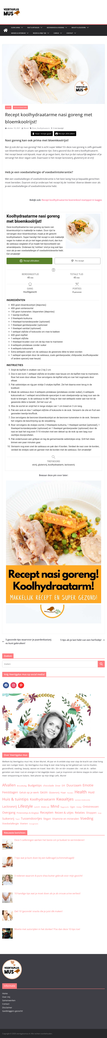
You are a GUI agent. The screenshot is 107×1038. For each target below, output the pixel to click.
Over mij (6, 996)
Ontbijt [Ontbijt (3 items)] (79, 807)
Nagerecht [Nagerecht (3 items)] (64, 807)
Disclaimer (7, 1007)
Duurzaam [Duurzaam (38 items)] (73, 785)
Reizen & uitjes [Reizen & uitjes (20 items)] (64, 812)
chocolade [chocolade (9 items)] (48, 785)
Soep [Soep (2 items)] (99, 813)
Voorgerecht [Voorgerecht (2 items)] (33, 824)
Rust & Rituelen (33, 27)
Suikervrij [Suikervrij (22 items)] (8, 818)
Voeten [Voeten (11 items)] (24, 823)
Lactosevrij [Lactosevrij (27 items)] (9, 806)
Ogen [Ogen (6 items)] (72, 806)
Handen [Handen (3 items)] (70, 792)
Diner (8, 107)
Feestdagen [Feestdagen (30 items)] (10, 792)
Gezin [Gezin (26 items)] (44, 792)
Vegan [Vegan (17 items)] (47, 818)
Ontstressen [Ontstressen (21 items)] (91, 806)
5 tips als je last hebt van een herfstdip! (82, 639)
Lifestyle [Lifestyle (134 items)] (25, 805)
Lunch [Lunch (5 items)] (37, 806)
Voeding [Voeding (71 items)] (86, 818)
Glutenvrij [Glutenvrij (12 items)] (54, 792)
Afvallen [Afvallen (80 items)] (9, 784)
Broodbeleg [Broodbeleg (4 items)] (22, 785)
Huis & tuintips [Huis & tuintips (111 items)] (15, 798)
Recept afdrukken (65, 133)
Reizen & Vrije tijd (39, 33)
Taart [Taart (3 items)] (17, 819)
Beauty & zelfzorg (79, 27)
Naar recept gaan (42, 133)
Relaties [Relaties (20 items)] (80, 812)
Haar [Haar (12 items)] (63, 792)
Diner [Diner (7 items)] (57, 785)
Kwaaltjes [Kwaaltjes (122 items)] (65, 798)
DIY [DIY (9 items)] (63, 785)
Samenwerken (8, 1000)
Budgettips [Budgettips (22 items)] (35, 785)
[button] (21, 27)
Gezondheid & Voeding (55, 27)
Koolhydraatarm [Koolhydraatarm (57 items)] (42, 799)
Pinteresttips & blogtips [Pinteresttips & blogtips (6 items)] (28, 812)
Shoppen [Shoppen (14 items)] (91, 812)
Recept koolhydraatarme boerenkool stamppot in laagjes (72, 199)
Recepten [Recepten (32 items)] (47, 812)
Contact (69, 33)
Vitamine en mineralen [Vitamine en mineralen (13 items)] (65, 818)
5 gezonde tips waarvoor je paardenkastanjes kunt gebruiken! (26, 641)
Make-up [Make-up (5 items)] (45, 806)
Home (5, 993)
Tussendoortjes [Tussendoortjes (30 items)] (31, 818)
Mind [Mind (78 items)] (55, 806)
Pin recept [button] (77, 261)
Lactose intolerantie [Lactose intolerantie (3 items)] (82, 799)
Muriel (26, 128)
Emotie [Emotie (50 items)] (88, 785)
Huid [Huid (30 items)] (91, 792)
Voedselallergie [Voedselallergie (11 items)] (10, 823)
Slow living (15, 27)
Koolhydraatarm (20, 107)
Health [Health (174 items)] (81, 791)
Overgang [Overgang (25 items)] (8, 812)
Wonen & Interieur (18, 33)
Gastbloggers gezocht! (12, 1010)
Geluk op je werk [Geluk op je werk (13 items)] (29, 792)
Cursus (56, 33)
